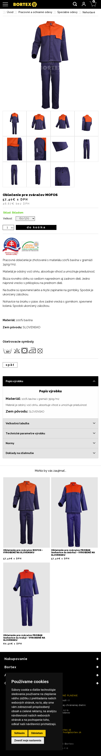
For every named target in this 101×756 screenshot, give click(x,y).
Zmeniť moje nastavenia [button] (27, 740)
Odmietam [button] (37, 733)
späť (10, 365)
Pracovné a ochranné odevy (35, 12)
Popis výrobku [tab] (14, 381)
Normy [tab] (10, 443)
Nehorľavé (89, 12)
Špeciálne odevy (67, 12)
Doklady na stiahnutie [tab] (20, 453)
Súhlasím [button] (19, 733)
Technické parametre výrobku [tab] (25, 433)
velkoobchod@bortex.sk (66, 732)
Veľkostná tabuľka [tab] (17, 423)
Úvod (10, 12)
